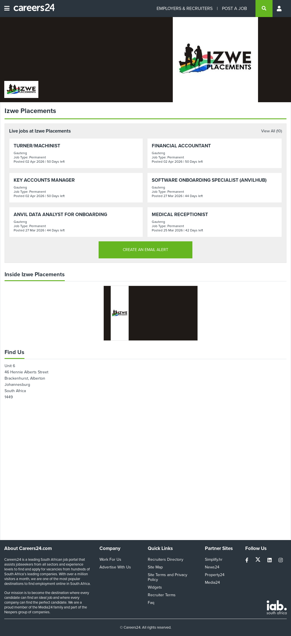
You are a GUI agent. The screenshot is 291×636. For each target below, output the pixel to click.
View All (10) (271, 131)
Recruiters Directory (165, 559)
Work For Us (110, 559)
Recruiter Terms (162, 595)
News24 (212, 567)
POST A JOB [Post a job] (234, 8)
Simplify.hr (214, 559)
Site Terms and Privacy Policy (167, 577)
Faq (151, 603)
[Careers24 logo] (32, 8)
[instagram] (280, 560)
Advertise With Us (115, 567)
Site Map (155, 567)
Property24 (215, 575)
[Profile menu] (280, 8)
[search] (264, 8)
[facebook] (247, 560)
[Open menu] (6, 8)
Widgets (155, 587)
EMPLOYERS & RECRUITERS (185, 8)
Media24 (212, 582)
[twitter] (258, 560)
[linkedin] (270, 560)
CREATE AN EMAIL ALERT (145, 250)
